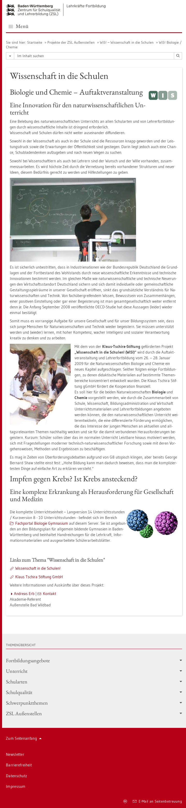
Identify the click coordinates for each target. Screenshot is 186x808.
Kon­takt (49, 593)
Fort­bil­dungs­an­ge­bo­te (94, 660)
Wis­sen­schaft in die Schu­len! (38, 568)
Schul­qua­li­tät (94, 692)
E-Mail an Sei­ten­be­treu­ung (157, 801)
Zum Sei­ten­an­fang (24, 738)
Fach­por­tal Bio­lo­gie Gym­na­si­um (41, 523)
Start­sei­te (34, 42)
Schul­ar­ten (94, 681)
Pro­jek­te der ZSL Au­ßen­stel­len (71, 42)
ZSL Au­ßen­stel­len (94, 713)
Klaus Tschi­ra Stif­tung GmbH (39, 576)
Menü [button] (19, 26)
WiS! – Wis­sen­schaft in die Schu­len (127, 42)
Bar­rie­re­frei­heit (19, 765)
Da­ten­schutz (16, 775)
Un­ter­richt (94, 671)
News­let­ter (15, 754)
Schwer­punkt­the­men (94, 702)
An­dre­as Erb (24, 593)
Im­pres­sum (16, 786)
